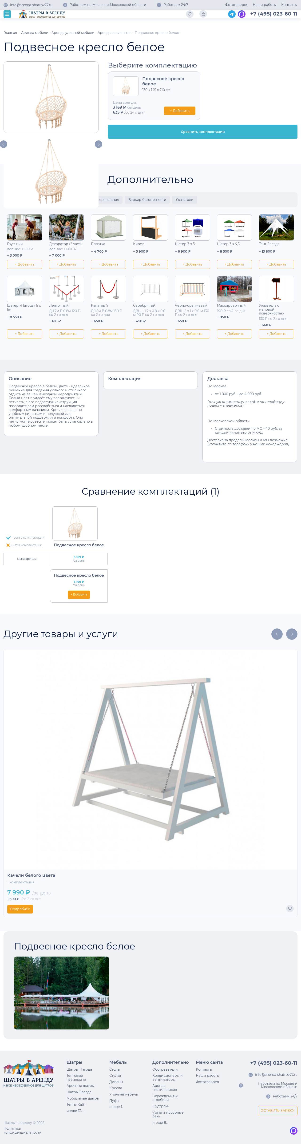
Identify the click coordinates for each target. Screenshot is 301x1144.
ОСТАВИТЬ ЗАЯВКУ (277, 1110)
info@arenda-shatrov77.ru (31, 5)
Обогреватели (165, 1069)
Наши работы (265, 5)
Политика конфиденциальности (23, 1130)
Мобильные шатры (83, 1098)
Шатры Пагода (79, 1069)
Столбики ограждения (99, 200)
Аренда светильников (164, 1088)
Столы (114, 1069)
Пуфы (114, 1101)
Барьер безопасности (147, 200)
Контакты (289, 5)
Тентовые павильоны (76, 1077)
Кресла (115, 1088)
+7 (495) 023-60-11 (273, 14)
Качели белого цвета (31, 875)
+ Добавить (180, 111)
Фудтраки (161, 1106)
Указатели (185, 200)
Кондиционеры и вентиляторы (167, 1077)
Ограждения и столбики (165, 1098)
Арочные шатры (81, 1086)
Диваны (116, 1082)
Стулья (115, 1075)
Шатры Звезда (79, 1092)
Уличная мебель (123, 1094)
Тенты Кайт (76, 1104)
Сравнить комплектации (203, 132)
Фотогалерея (236, 5)
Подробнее (20, 909)
